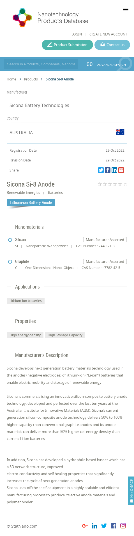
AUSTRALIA (21, 133)
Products (31, 79)
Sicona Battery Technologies (39, 105)
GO (90, 64)
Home (11, 79)
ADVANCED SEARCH (111, 65)
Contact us (115, 44)
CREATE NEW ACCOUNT (108, 34)
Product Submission (70, 44)
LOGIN (76, 34)
